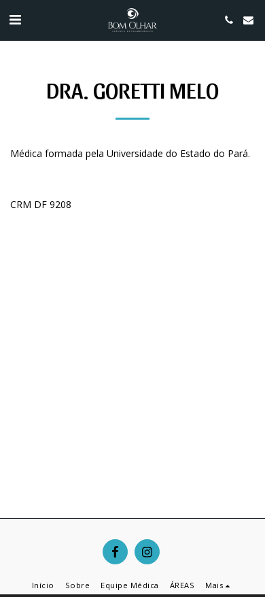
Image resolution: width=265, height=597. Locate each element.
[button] (14, 19)
